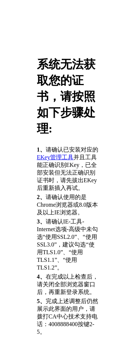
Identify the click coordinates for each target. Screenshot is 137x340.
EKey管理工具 (55, 157)
